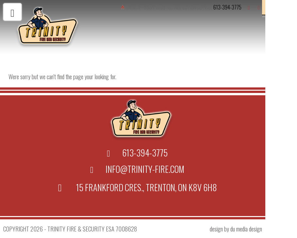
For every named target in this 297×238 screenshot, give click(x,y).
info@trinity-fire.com (145, 168)
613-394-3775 (227, 7)
